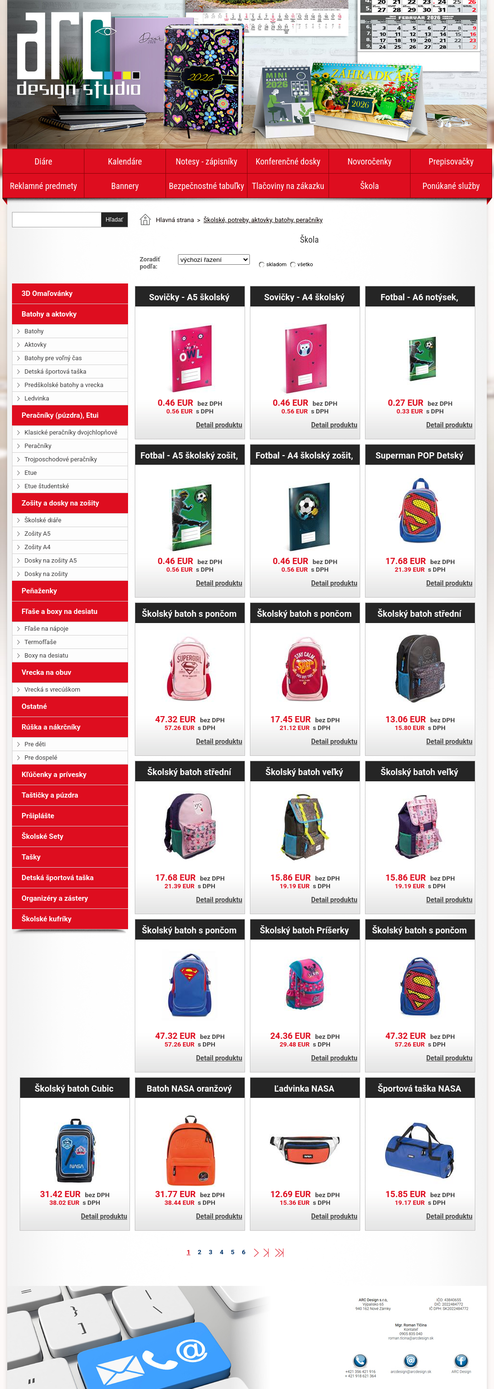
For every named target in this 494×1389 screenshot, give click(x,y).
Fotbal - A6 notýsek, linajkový (420, 297)
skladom (276, 264)
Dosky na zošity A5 (50, 560)
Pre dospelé (40, 757)
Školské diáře (42, 520)
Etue (30, 472)
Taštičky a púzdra (50, 795)
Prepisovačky (451, 161)
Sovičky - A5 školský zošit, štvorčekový (189, 297)
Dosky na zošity (46, 573)
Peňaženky (39, 591)
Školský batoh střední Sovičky (189, 772)
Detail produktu (219, 425)
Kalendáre (125, 161)
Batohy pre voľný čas (53, 358)
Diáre (43, 161)
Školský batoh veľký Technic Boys (304, 772)
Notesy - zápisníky (206, 161)
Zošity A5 (37, 533)
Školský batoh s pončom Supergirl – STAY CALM (304, 613)
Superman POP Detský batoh (419, 455)
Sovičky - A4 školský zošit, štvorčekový (304, 297)
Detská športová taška (55, 371)
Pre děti (35, 744)
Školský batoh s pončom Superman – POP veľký (419, 930)
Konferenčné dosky (288, 161)
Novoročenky (369, 161)
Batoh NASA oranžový (189, 1088)
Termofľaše (40, 642)
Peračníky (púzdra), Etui (60, 415)
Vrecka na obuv (46, 672)
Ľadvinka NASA (304, 1088)
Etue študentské (46, 486)
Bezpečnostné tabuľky (206, 186)
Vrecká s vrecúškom (52, 689)
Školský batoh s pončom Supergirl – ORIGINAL (189, 613)
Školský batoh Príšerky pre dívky (304, 930)
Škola (369, 186)
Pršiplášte (38, 816)
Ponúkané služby (451, 186)
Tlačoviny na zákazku (288, 186)
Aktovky (35, 344)
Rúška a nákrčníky (51, 727)
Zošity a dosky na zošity (60, 503)
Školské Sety (42, 836)
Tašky (31, 857)
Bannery (125, 186)
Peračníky (37, 445)
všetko (305, 264)
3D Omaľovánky (47, 293)
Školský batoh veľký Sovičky (420, 772)
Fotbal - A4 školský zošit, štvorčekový (304, 455)
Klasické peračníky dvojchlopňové (71, 432)
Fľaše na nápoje (46, 628)
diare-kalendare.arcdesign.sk (78, 55)
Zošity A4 (37, 547)
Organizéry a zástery (55, 898)
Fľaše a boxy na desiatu (59, 611)
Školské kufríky (46, 919)
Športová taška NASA (419, 1088)
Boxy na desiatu (46, 655)
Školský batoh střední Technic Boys (419, 613)
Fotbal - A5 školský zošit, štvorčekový (189, 455)
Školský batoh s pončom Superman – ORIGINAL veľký (189, 930)
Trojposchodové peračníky (60, 459)
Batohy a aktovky (49, 314)
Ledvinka (36, 398)
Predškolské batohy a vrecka (64, 384)
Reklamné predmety (43, 186)
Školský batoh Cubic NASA (74, 1088)
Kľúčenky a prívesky (54, 774)
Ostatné (34, 706)
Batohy (34, 331)
